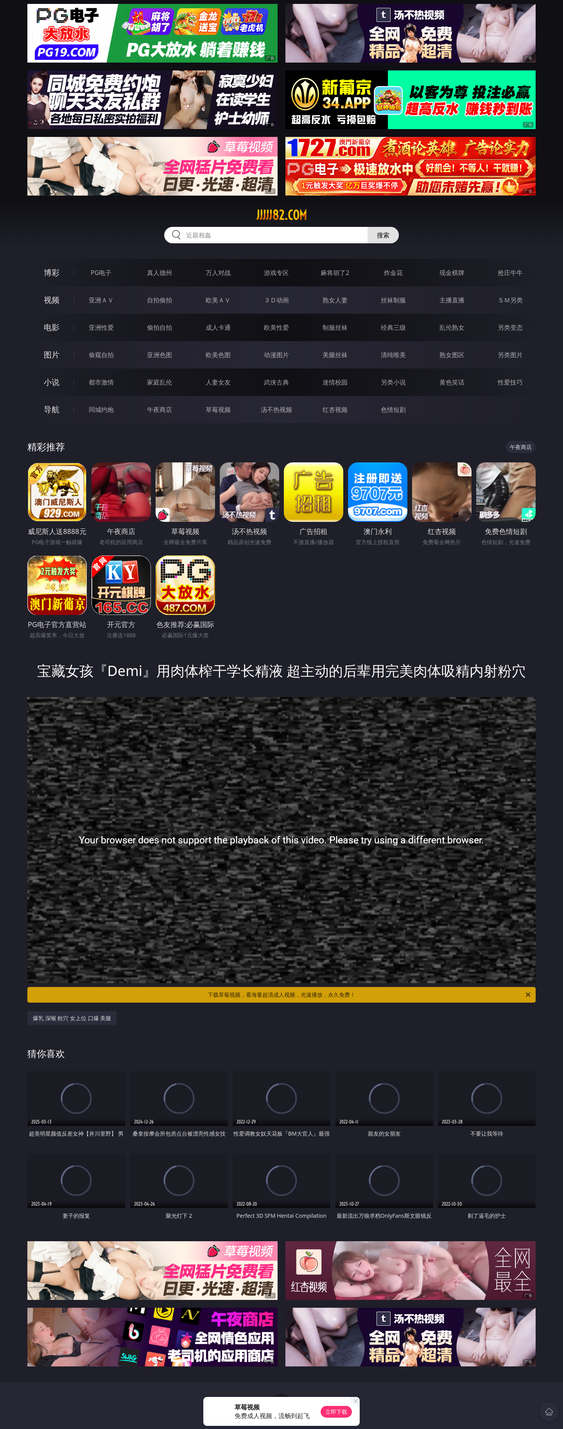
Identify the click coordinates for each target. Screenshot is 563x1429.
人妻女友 (218, 382)
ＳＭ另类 (510, 300)
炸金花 (393, 272)
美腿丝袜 (335, 355)
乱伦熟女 (451, 327)
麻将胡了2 (335, 272)
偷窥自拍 (101, 355)
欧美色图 (218, 355)
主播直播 (451, 300)
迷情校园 (335, 382)
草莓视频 (218, 409)
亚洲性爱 (101, 327)
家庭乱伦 (159, 382)
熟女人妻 (335, 300)
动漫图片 (276, 355)
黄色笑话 (451, 382)
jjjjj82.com (281, 215)
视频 (51, 300)
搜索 (383, 235)
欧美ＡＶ (218, 300)
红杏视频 (335, 409)
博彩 (51, 272)
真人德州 (159, 272)
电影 (51, 327)
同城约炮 (101, 409)
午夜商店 (159, 409)
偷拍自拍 (159, 327)
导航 (51, 409)
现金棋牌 (451, 272)
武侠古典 (276, 382)
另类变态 (510, 327)
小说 (51, 382)
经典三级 (393, 327)
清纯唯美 (393, 355)
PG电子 (101, 272)
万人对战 (218, 272)
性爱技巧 (510, 382)
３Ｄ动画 (276, 300)
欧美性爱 (276, 327)
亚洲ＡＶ (101, 300)
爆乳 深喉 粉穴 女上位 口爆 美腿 (72, 1018)
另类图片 (510, 355)
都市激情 (101, 382)
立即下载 (336, 1411)
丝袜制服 (393, 300)
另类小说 (393, 382)
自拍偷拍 (159, 300)
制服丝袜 (335, 327)
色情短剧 (393, 409)
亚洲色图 (159, 355)
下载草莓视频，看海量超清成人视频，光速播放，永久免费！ (370, 994)
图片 (51, 354)
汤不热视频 (276, 409)
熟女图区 (451, 355)
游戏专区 (276, 272)
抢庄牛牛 (510, 272)
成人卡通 (218, 327)
